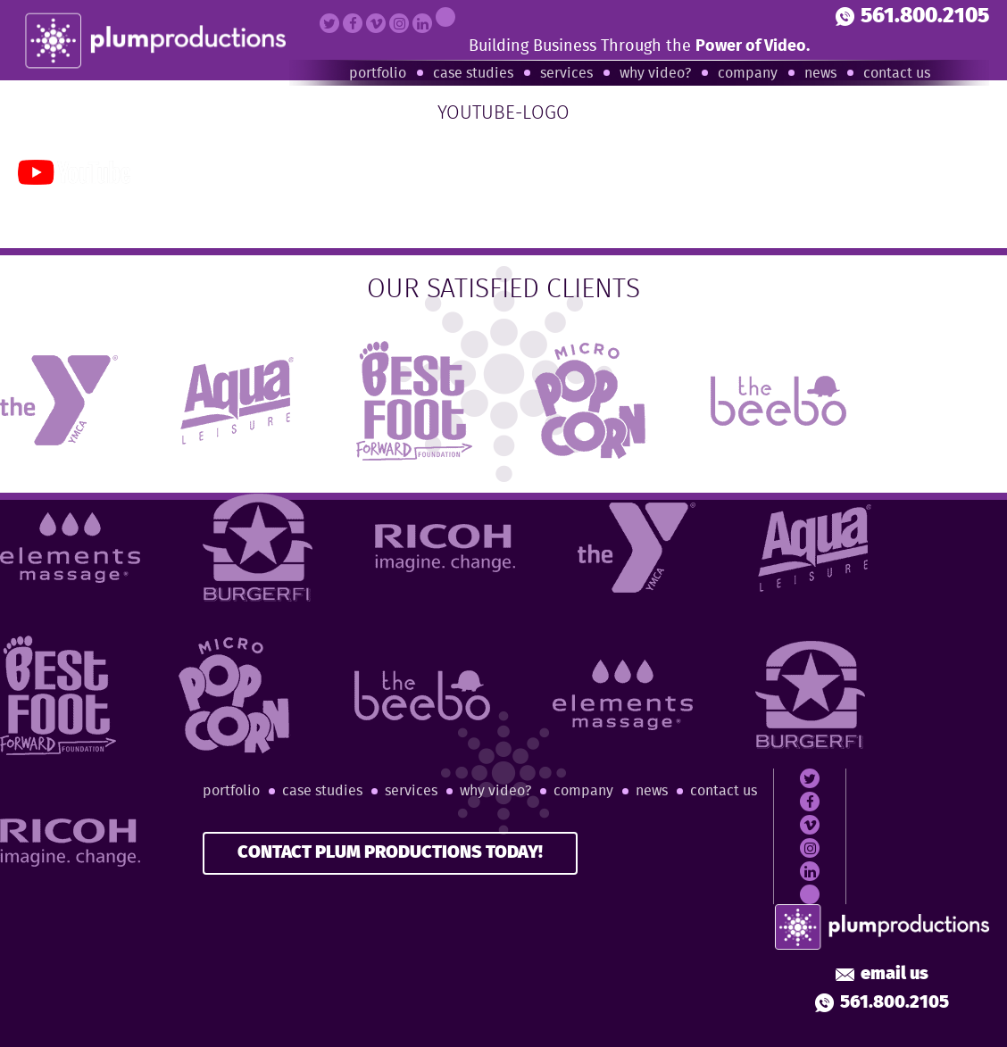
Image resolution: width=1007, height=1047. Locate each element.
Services (566, 73)
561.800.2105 (912, 16)
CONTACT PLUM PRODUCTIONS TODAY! (390, 853)
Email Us (882, 975)
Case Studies (473, 73)
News (820, 73)
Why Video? (655, 73)
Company (748, 73)
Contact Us (896, 73)
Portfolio (377, 73)
